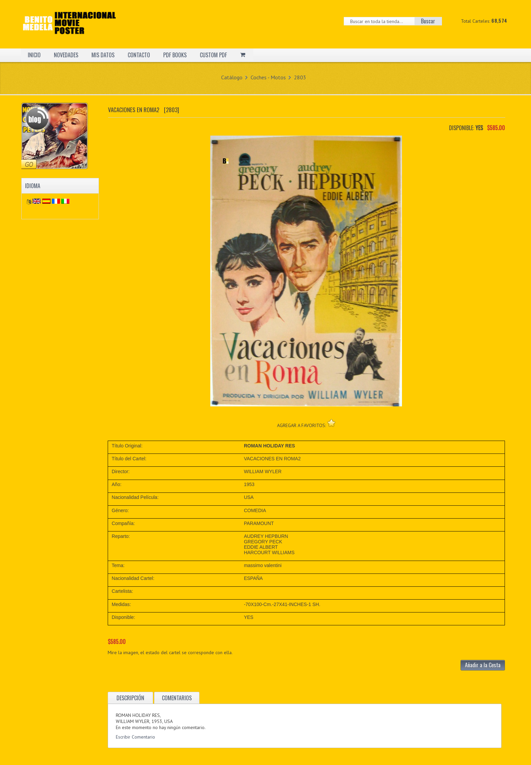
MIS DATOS (102, 55)
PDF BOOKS (175, 55)
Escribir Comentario (135, 737)
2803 (300, 77)
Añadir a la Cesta (483, 665)
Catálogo (231, 77)
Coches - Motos (268, 77)
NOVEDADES (66, 55)
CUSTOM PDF (213, 55)
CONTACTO (139, 55)
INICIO (34, 55)
